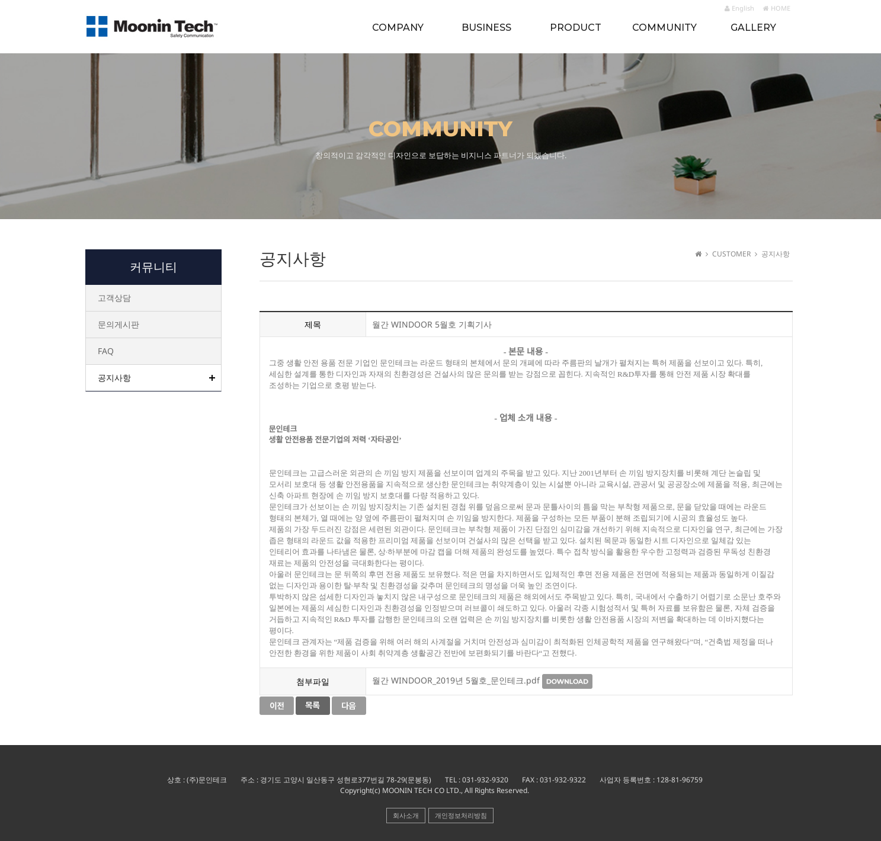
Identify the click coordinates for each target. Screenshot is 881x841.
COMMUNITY (664, 27)
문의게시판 (118, 324)
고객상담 (114, 297)
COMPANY (398, 27)
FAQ (106, 351)
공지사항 (114, 377)
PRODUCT (575, 27)
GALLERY (753, 27)
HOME (776, 8)
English (739, 8)
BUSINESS (486, 27)
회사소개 (406, 815)
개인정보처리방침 (461, 815)
